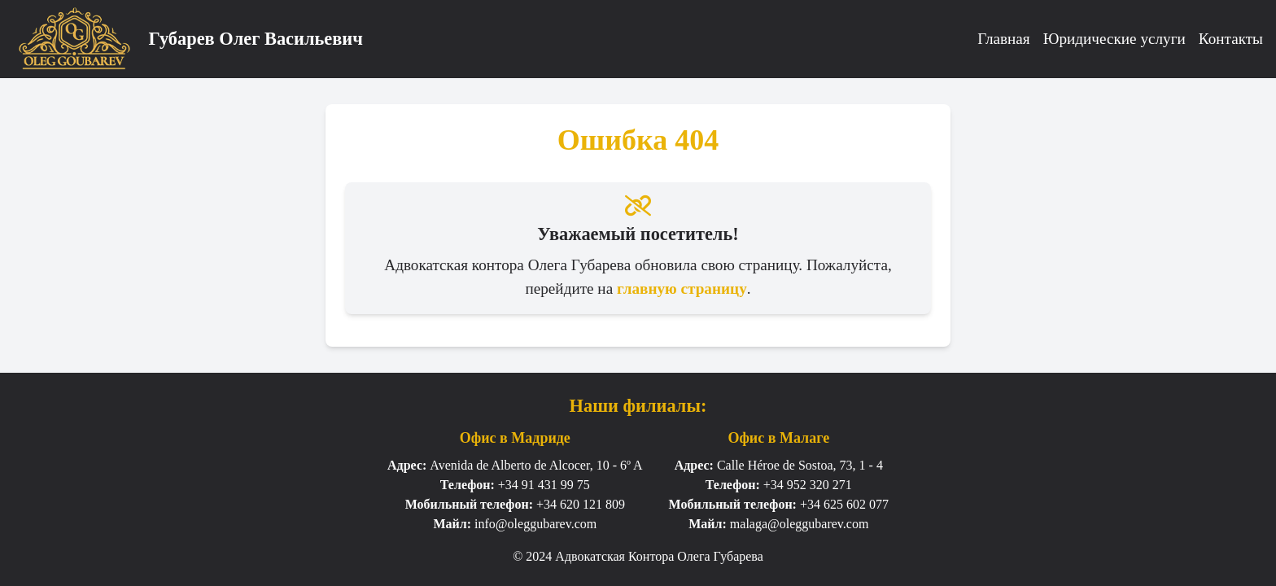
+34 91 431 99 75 (544, 485)
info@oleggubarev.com (535, 524)
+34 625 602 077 (844, 504)
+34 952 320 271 (807, 485)
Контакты (1231, 38)
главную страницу (682, 288)
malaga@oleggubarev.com (799, 524)
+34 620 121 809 (580, 504)
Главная (1003, 38)
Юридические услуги (1114, 38)
